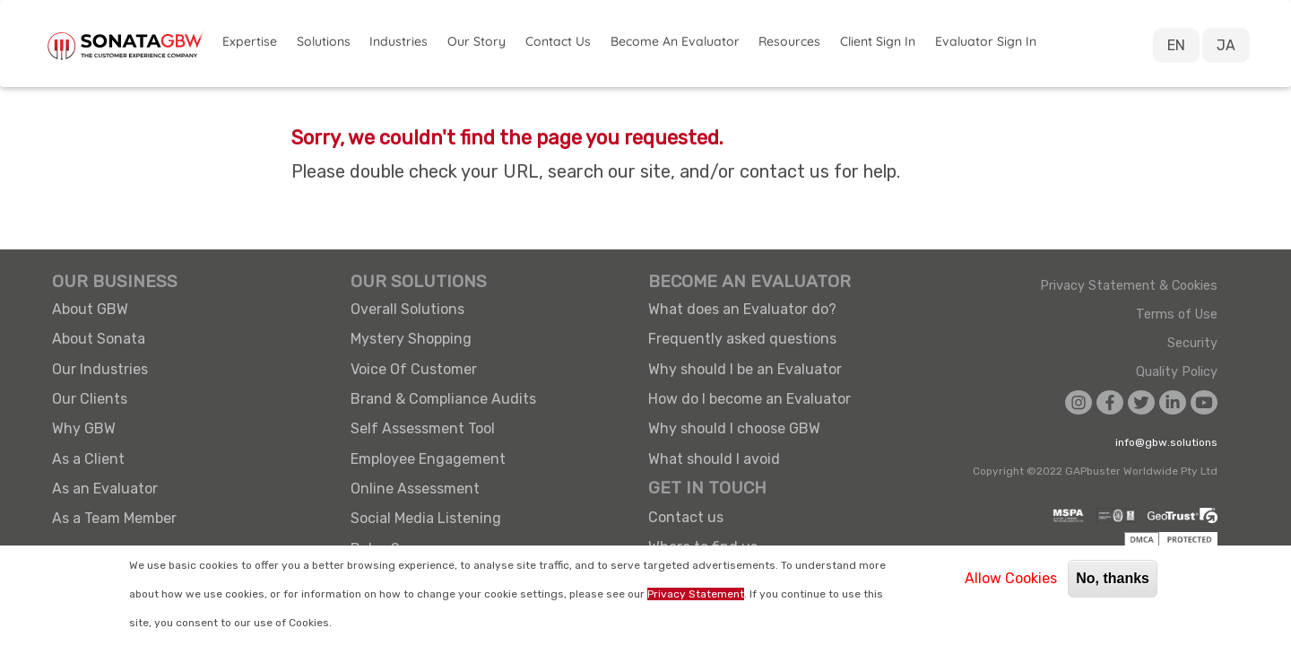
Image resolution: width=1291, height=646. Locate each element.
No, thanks (1112, 578)
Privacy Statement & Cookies (1128, 286)
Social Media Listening (426, 518)
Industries (398, 41)
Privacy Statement (695, 594)
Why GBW (84, 428)
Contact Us (558, 41)
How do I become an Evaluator (749, 398)
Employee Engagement (428, 458)
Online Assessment (415, 488)
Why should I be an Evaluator (745, 369)
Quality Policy (1176, 372)
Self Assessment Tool (423, 428)
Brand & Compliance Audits (443, 398)
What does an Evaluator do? (742, 309)
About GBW (90, 309)
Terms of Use (1176, 315)
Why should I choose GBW (734, 428)
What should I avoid (714, 458)
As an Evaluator (105, 488)
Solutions (324, 41)
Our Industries (100, 369)
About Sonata (98, 338)
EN (1176, 45)
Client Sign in (877, 41)
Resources (789, 41)
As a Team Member (114, 518)
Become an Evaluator (675, 41)
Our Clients (89, 398)
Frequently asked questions (742, 338)
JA (1226, 45)
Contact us (685, 517)
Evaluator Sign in (985, 41)
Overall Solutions (407, 309)
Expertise (249, 41)
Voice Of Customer (414, 369)
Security (1192, 343)
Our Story (476, 41)
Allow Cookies (1011, 578)
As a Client (88, 458)
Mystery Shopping (411, 338)
